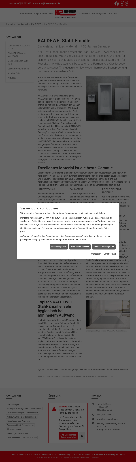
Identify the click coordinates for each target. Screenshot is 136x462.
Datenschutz (110, 128)
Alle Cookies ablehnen (80, 121)
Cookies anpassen (58, 121)
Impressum (95, 128)
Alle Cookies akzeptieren (104, 121)
